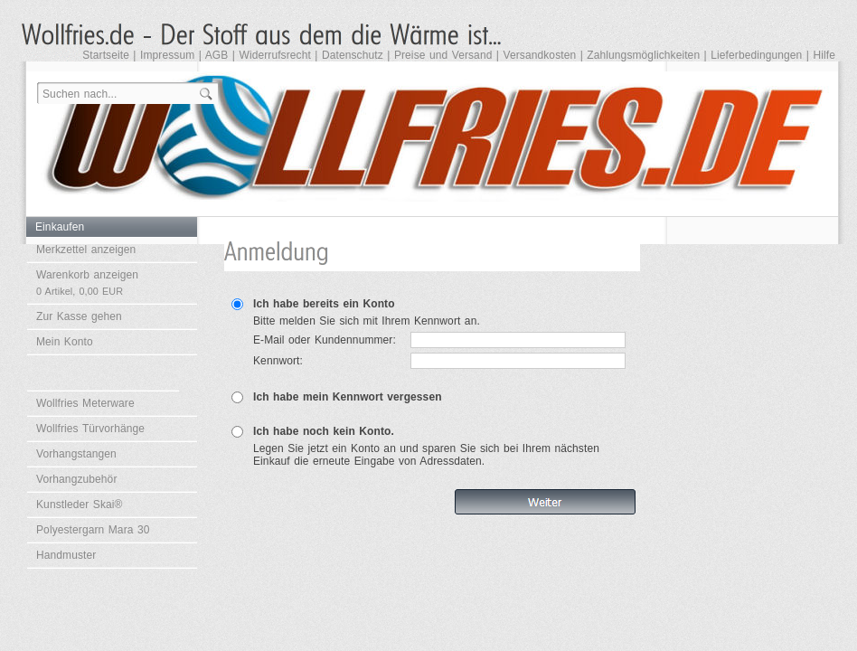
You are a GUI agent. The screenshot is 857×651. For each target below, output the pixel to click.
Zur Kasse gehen (79, 316)
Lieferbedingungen (756, 55)
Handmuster (66, 555)
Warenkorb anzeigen (87, 283)
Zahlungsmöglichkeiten (643, 55)
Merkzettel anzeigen (86, 249)
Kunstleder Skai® (79, 504)
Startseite (105, 55)
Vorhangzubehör (76, 479)
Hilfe (824, 55)
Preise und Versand (443, 55)
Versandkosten (540, 55)
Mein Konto (64, 341)
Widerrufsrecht (274, 55)
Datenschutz (352, 55)
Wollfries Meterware (85, 403)
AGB (217, 55)
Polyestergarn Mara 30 (93, 530)
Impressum (167, 55)
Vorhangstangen (76, 454)
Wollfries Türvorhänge (90, 428)
